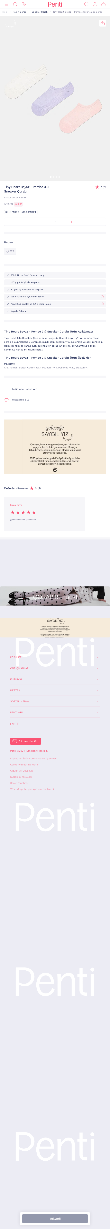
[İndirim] (23, 4)
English (15, 724)
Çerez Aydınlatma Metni (24, 764)
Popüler (15, 657)
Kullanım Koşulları (21, 776)
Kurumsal (17, 679)
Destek (15, 690)
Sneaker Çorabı (40, 12)
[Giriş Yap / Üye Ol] (94, 4)
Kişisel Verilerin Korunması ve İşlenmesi (33, 758)
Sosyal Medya (19, 701)
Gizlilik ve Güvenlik (21, 770)
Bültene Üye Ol (28, 741)
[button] (51, 177)
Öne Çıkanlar (19, 668)
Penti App (16, 712)
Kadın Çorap (19, 12)
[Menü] (6, 4)
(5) (103, 187)
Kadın (4, 12)
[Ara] (15, 4)
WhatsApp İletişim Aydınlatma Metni (32, 789)
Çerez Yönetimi (19, 783)
